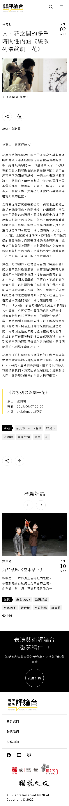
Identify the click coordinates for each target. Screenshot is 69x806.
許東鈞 (7, 561)
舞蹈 (7, 428)
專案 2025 (23, 599)
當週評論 (23, 437)
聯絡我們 (13, 731)
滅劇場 (8, 437)
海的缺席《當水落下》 (23, 569)
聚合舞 (25, 607)
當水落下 (10, 607)
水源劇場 (40, 607)
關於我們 (13, 721)
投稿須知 (13, 742)
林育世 (7, 24)
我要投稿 (34, 678)
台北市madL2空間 (29, 428)
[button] (28, 505)
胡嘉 (37, 437)
